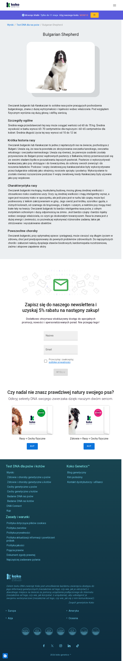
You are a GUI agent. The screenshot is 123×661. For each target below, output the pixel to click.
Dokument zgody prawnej (20, 554)
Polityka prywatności (18, 532)
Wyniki (10, 25)
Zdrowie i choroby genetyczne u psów (28, 477)
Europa (12, 610)
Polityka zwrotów (16, 528)
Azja (10, 618)
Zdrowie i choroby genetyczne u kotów (29, 482)
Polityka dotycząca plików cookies (26, 523)
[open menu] (114, 5)
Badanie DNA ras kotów (20, 501)
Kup (8, 510)
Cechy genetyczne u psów (22, 486)
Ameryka (74, 610)
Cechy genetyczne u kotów (22, 491)
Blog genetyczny (76, 472)
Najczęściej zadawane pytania (23, 559)
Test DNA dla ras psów (28, 25)
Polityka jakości (15, 545)
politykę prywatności (59, 362)
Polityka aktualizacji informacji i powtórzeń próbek (30, 539)
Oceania (73, 618)
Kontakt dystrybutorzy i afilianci (85, 482)
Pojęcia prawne (15, 550)
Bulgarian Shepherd (52, 25)
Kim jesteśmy (75, 477)
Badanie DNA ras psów (20, 496)
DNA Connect (14, 505)
